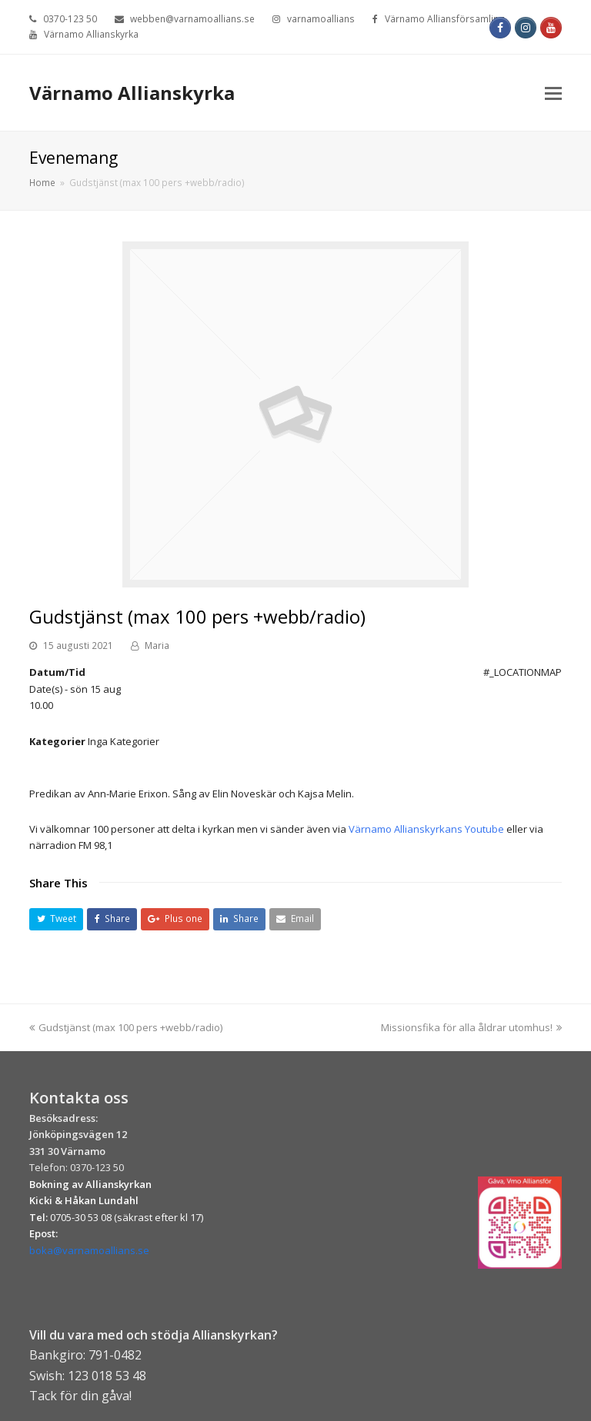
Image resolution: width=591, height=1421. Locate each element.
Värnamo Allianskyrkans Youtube (427, 829)
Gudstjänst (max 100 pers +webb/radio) (125, 1027)
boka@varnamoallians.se (89, 1250)
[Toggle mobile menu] (553, 92)
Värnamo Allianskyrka (132, 92)
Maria (157, 645)
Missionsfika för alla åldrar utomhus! (471, 1027)
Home (42, 182)
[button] (56, 919)
